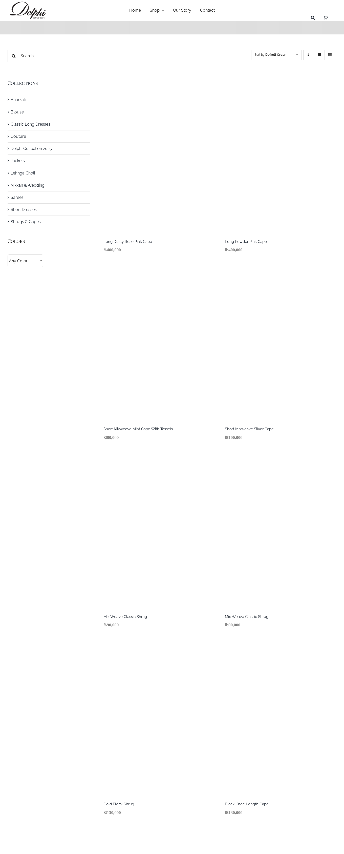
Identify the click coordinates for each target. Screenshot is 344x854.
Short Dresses (24, 209)
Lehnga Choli (23, 173)
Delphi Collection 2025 (31, 148)
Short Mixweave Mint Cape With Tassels (138, 429)
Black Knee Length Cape (247, 804)
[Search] (313, 17)
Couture (18, 136)
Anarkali (18, 99)
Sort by (270, 54)
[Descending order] (308, 55)
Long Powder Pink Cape (246, 241)
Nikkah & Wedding (28, 185)
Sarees (17, 197)
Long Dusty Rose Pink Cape (127, 241)
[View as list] (330, 55)
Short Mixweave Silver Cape (249, 429)
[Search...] (49, 56)
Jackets (18, 160)
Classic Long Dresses (30, 124)
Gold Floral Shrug (118, 804)
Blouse (17, 112)
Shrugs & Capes (26, 221)
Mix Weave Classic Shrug (125, 616)
